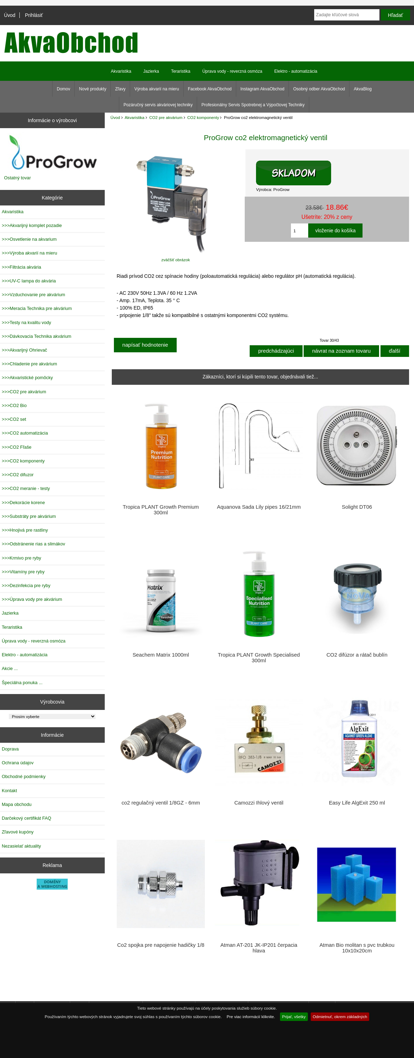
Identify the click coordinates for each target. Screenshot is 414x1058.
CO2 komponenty (203, 117)
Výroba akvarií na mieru (156, 88)
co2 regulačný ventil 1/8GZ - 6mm (161, 803)
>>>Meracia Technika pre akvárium (37, 308)
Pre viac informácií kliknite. (251, 1016)
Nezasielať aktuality (21, 846)
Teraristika (180, 71)
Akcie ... (10, 668)
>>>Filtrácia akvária (21, 267)
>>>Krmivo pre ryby (21, 558)
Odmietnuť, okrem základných (340, 1016)
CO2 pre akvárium (165, 117)
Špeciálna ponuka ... (22, 682)
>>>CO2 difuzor (18, 474)
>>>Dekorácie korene (23, 502)
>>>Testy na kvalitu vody (26, 322)
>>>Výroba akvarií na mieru (29, 253)
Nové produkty (92, 88)
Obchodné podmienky (23, 776)
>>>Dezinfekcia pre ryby (26, 585)
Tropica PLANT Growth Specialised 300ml (259, 657)
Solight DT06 (357, 507)
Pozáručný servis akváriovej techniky (158, 104)
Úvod (9, 15)
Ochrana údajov (18, 762)
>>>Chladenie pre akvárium (29, 363)
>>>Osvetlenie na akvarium (29, 239)
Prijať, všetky (294, 1016)
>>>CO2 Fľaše (16, 447)
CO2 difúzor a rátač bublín (357, 655)
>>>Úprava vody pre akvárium (32, 599)
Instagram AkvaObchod (263, 88)
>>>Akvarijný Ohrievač (24, 350)
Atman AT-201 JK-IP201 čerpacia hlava (258, 948)
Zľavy (120, 88)
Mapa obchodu (16, 804)
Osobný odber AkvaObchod (319, 88)
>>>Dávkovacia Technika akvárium (36, 336)
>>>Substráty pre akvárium (29, 516)
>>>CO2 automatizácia (25, 433)
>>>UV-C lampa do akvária (29, 280)
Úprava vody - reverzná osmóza (232, 71)
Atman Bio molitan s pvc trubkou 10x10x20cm (357, 948)
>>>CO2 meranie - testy (26, 488)
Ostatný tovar (17, 177)
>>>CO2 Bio (14, 405)
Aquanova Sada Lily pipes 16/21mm (258, 507)
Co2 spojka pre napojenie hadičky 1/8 (160, 945)
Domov (63, 88)
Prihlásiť (34, 15)
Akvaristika (134, 117)
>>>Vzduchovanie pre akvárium (33, 294)
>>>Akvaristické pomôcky (27, 377)
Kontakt (9, 790)
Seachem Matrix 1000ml (161, 655)
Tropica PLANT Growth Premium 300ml (161, 509)
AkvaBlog (363, 88)
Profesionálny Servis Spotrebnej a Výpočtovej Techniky (253, 104)
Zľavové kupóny (18, 832)
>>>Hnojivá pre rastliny (25, 530)
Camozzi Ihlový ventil (258, 803)
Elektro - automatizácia (295, 71)
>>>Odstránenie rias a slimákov (33, 543)
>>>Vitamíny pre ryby (23, 571)
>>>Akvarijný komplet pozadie (32, 225)
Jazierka (151, 71)
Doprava (10, 749)
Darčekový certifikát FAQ (26, 818)
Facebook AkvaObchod (210, 88)
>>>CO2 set (14, 419)
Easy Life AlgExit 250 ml (357, 803)
